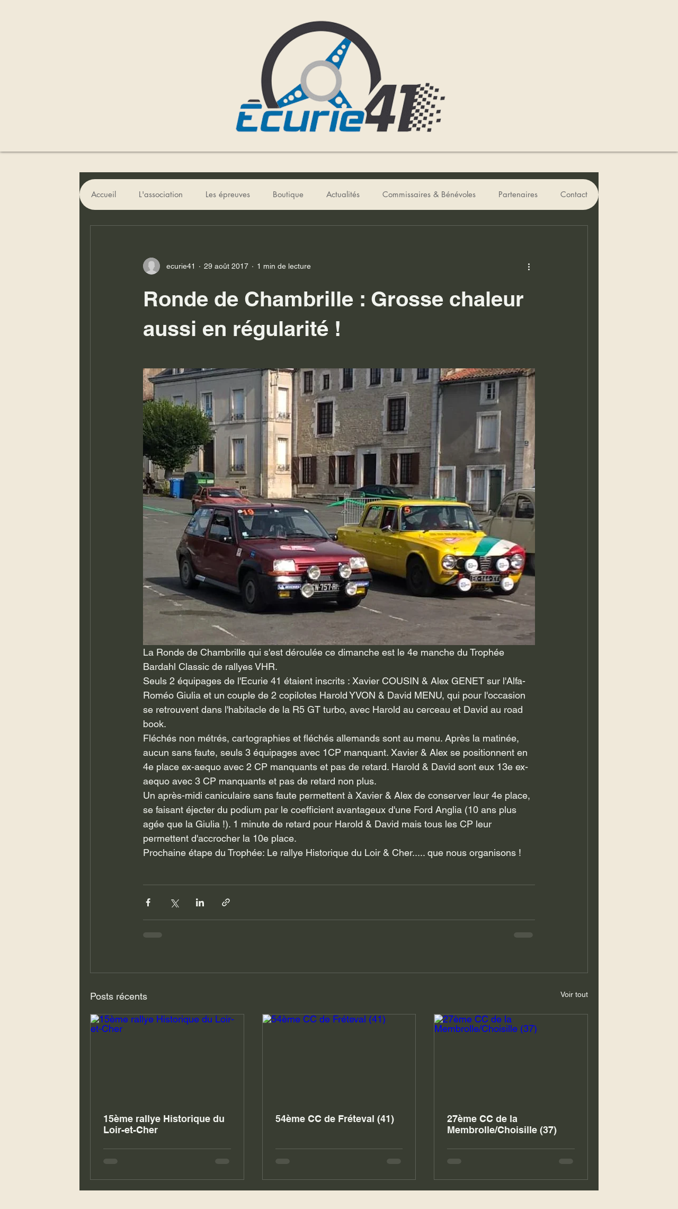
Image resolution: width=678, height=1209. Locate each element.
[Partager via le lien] (226, 902)
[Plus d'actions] (528, 266)
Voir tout (574, 994)
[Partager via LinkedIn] (200, 902)
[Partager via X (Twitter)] (174, 902)
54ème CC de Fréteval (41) (334, 1118)
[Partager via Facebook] (148, 902)
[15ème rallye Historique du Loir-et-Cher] (167, 1057)
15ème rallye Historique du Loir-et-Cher (164, 1124)
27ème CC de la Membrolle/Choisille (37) (502, 1124)
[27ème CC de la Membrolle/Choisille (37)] (510, 1057)
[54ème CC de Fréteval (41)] (339, 1057)
